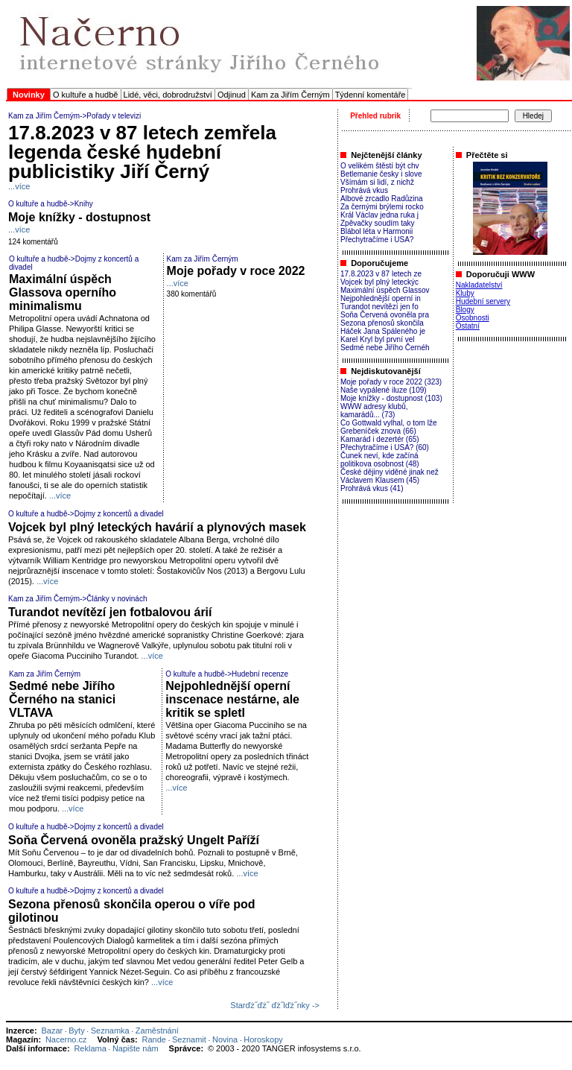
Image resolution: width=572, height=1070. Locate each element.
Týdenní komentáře (370, 94)
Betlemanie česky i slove (381, 174)
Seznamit (189, 1039)
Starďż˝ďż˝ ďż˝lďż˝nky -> (275, 1005)
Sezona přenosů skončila (382, 323)
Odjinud (231, 94)
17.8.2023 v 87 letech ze (381, 274)
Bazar (52, 1030)
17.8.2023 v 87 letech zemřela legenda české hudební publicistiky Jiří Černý (142, 152)
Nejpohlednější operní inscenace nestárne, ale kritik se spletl (232, 699)
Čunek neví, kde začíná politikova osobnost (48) (379, 460)
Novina (225, 1039)
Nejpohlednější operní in (380, 298)
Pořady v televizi (113, 116)
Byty (76, 1030)
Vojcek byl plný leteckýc (379, 282)
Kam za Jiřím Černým (290, 94)
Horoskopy (263, 1039)
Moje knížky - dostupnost (79, 217)
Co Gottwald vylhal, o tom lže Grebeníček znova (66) (388, 427)
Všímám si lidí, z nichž (377, 182)
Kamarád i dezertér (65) (379, 439)
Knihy (83, 204)
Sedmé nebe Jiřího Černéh (385, 348)
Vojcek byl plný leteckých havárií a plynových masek (157, 527)
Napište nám (135, 1048)
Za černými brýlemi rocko (382, 207)
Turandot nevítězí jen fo (379, 307)
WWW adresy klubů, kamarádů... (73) (374, 410)
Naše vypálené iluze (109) (383, 390)
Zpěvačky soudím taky (377, 223)
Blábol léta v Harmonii (376, 231)
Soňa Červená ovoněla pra (384, 315)
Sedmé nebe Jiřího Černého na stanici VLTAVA (62, 699)
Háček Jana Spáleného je (382, 331)
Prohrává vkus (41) (371, 488)
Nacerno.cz (66, 1039)
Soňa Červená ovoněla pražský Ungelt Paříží (133, 840)
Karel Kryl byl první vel (377, 339)
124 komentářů (33, 242)
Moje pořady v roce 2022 (236, 271)
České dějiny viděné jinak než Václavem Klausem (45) (389, 476)
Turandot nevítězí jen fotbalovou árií (110, 612)
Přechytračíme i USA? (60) (384, 447)
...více (19, 186)
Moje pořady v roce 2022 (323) (391, 382)
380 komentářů (192, 294)
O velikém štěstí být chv (379, 166)
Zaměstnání (157, 1030)
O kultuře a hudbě (85, 94)
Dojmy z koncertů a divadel (119, 514)
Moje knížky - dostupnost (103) (391, 398)
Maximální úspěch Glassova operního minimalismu (62, 292)
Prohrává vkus (364, 190)
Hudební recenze (260, 674)
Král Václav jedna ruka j (379, 215)
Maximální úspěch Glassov (385, 290)
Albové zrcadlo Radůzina (381, 198)
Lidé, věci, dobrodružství (168, 94)
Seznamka (110, 1030)
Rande (154, 1039)
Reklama (90, 1048)
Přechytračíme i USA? (376, 239)
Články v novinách (116, 599)
